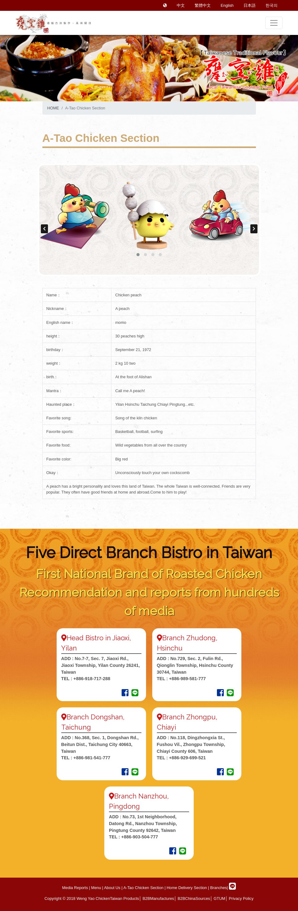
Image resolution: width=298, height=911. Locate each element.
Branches (218, 887)
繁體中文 (203, 5)
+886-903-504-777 (139, 836)
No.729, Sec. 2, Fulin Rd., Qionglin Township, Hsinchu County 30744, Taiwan (195, 665)
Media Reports (75, 887)
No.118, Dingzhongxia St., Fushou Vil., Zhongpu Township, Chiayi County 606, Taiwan (191, 744)
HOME (53, 108)
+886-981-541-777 (91, 757)
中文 (181, 5)
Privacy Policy (241, 898)
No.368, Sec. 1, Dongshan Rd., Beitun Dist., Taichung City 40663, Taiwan (100, 744)
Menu (96, 887)
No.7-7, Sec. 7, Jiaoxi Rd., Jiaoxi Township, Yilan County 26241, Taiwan (100, 665)
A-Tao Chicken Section (143, 887)
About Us (111, 887)
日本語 (250, 5)
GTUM (219, 898)
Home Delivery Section (186, 887)
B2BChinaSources (194, 898)
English (227, 5)
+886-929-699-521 (187, 757)
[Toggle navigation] (274, 23)
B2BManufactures (158, 898)
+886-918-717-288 (91, 678)
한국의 (272, 5)
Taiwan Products (124, 898)
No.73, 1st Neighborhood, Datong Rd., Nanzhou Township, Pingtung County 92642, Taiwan (143, 823)
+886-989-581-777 (187, 678)
